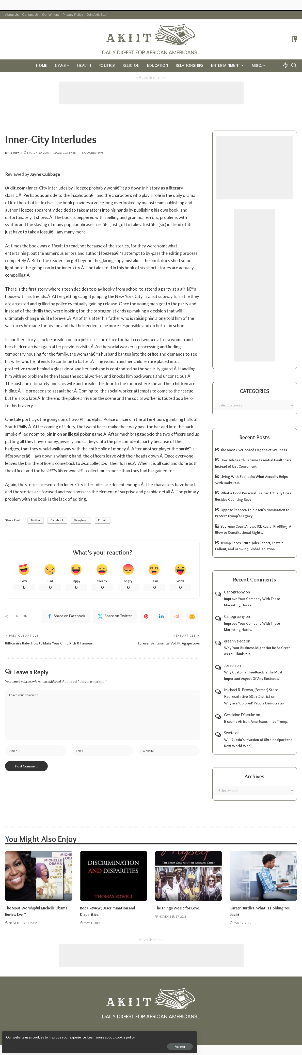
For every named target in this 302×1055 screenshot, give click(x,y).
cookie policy (64, 1035)
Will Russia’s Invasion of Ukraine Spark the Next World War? (258, 742)
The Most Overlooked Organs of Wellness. (254, 450)
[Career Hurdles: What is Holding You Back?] (263, 876)
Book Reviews (92, 152)
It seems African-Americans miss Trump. (256, 721)
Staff (15, 152)
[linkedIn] (161, 617)
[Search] (294, 65)
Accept (62, 1044)
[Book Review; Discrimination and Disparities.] (113, 876)
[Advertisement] (151, 93)
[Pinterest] (146, 617)
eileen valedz (234, 641)
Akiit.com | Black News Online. (170, 1038)
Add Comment (65, 152)
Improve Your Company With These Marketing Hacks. (252, 601)
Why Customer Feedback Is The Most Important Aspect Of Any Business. (253, 675)
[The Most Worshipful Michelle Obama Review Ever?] (38, 876)
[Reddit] (176, 617)
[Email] (192, 617)
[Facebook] (66, 617)
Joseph (230, 665)
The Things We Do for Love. (180, 907)
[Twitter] (115, 617)
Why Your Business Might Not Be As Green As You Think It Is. (257, 650)
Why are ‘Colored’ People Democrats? (254, 703)
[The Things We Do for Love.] (188, 876)
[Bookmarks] (294, 39)
